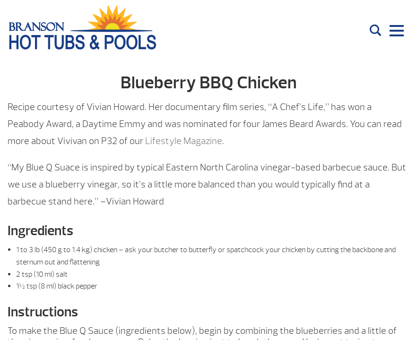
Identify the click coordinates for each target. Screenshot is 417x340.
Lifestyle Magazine (183, 141)
